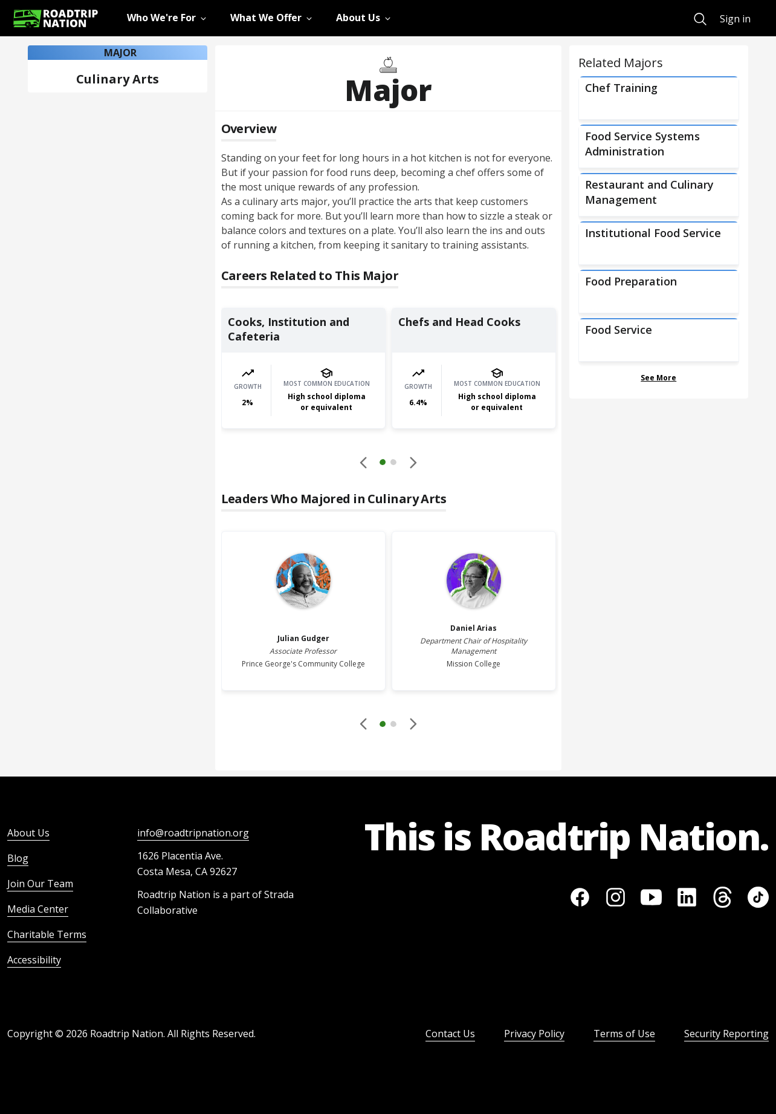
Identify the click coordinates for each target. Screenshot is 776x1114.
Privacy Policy (534, 1033)
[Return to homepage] (55, 18)
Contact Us (450, 1033)
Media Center (37, 909)
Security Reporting (726, 1033)
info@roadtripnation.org (193, 832)
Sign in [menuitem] (735, 18)
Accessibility (34, 959)
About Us (28, 832)
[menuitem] (700, 19)
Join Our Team (40, 883)
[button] (388, 464)
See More (658, 378)
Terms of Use (624, 1033)
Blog (17, 858)
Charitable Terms (46, 934)
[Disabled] (364, 462)
